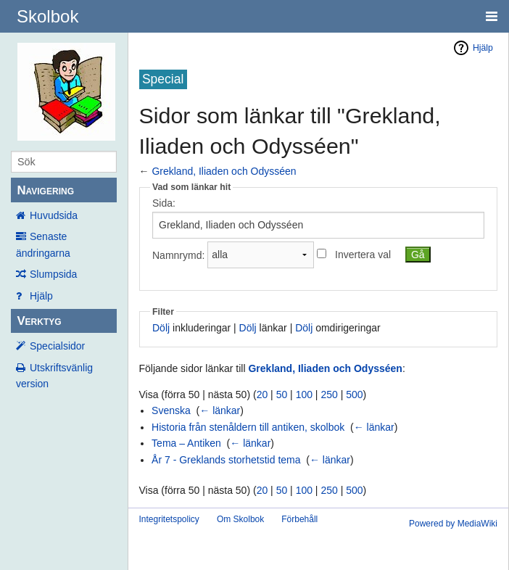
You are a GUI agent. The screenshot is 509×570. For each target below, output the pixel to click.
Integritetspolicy (169, 519)
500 (354, 394)
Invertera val (363, 254)
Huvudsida (54, 215)
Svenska (171, 410)
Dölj (161, 328)
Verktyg (39, 321)
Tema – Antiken (186, 443)
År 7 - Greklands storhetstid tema (226, 460)
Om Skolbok (240, 519)
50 (282, 394)
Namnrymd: (178, 254)
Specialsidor (57, 346)
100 (304, 394)
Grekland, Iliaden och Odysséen (224, 171)
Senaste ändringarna (43, 244)
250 (328, 394)
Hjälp (41, 296)
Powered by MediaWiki (453, 524)
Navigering (45, 190)
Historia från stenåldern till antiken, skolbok (248, 427)
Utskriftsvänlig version (54, 375)
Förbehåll (299, 519)
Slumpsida (53, 274)
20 (262, 394)
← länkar (219, 410)
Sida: (163, 203)
